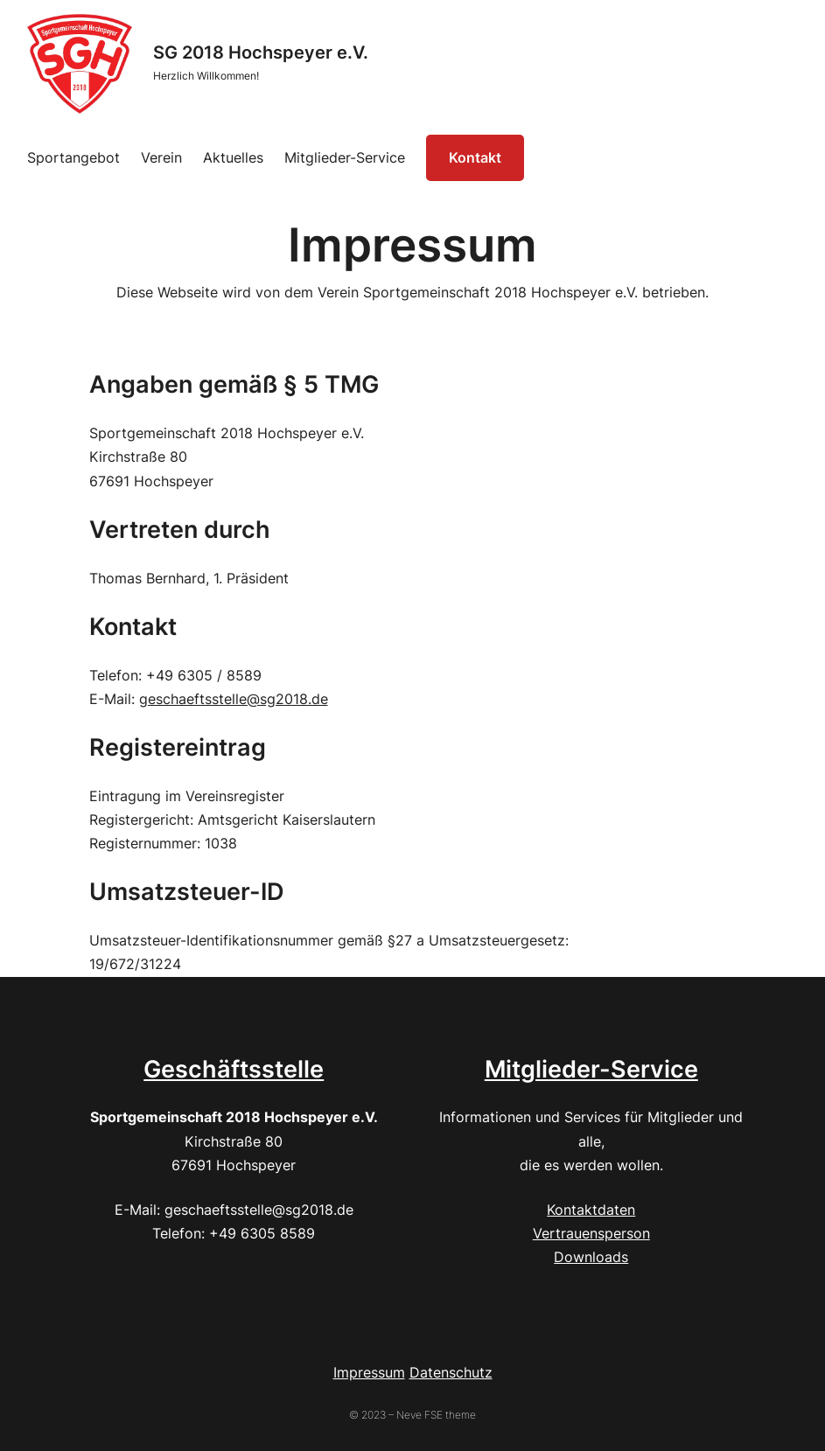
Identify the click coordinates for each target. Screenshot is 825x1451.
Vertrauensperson (591, 1233)
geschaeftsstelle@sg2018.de (233, 699)
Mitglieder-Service (591, 1069)
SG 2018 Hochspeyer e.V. (260, 52)
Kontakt (475, 157)
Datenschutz (451, 1372)
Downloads (591, 1257)
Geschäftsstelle (233, 1069)
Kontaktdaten (591, 1209)
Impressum (369, 1372)
